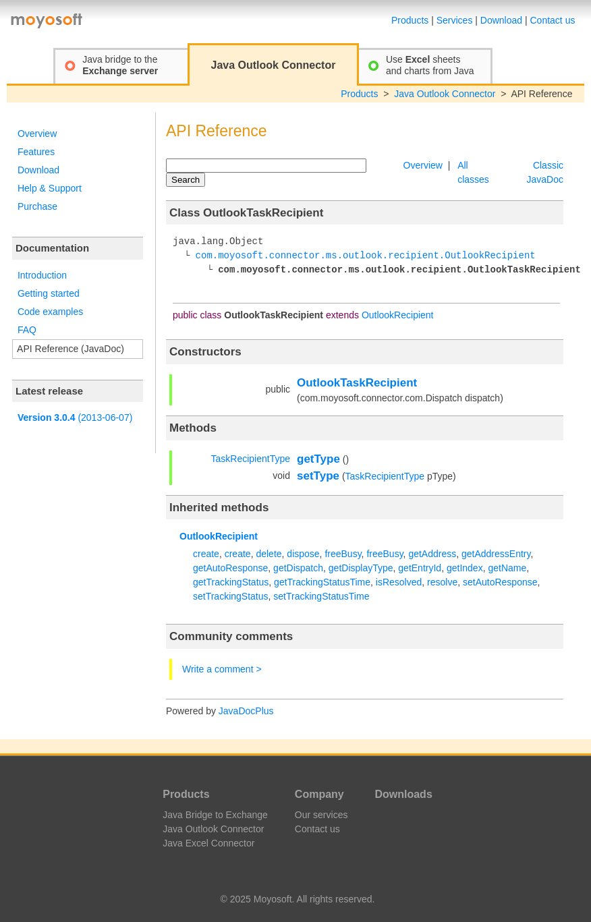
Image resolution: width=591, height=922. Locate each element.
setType (318, 475)
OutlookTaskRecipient (357, 382)
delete (268, 553)
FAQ (27, 329)
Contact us (552, 20)
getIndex (465, 568)
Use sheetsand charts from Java (430, 65)
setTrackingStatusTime (321, 596)
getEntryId (419, 568)
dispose (303, 553)
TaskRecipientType (250, 458)
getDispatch (298, 568)
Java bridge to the (120, 65)
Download (501, 20)
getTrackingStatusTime (322, 582)
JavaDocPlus (246, 710)
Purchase (37, 206)
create (206, 553)
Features (36, 151)
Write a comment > (222, 669)
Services (455, 20)
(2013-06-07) (75, 417)
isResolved (399, 582)
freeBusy (343, 553)
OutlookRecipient (398, 315)
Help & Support (50, 188)
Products (409, 20)
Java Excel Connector (208, 843)
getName (507, 568)
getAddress (432, 553)
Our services (321, 814)
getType (318, 459)
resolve (442, 582)
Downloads (403, 794)
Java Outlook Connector (444, 93)
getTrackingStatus (231, 582)
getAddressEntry (495, 553)
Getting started (49, 293)
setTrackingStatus (231, 596)
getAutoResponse (230, 568)
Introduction (42, 275)
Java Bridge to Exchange (215, 814)
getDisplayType (361, 568)
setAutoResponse (500, 582)
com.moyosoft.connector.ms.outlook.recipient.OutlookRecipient (366, 256)
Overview (37, 133)
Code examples (50, 311)
